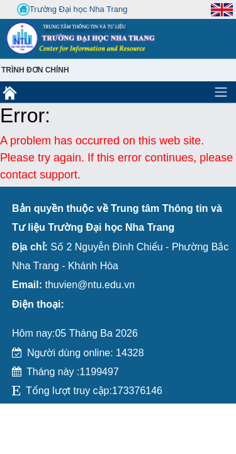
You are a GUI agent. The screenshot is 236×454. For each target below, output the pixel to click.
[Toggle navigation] (221, 92)
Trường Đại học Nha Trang (72, 9)
